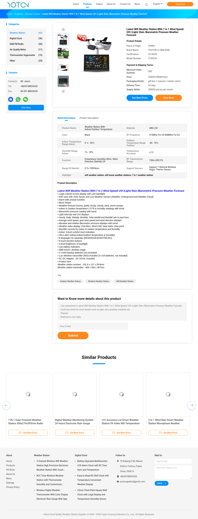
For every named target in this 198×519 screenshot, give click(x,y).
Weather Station (26, 32)
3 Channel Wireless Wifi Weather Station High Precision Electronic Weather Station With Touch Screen (52, 466)
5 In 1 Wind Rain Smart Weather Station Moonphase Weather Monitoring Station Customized (165, 423)
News (9, 478)
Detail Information (66, 118)
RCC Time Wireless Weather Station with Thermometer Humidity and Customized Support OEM (50, 480)
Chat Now (180, 4)
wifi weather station (124, 281)
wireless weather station (98, 281)
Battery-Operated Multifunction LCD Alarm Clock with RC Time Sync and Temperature (92, 465)
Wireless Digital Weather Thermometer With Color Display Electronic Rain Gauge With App (52, 494)
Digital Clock (26, 38)
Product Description (89, 118)
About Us (10, 474)
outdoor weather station (70, 281)
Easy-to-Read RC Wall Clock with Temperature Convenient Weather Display (93, 480)
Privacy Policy (12, 487)
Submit (73, 335)
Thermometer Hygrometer (26, 55)
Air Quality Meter (26, 49)
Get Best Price (140, 97)
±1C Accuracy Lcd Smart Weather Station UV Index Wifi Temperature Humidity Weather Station (121, 423)
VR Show (10, 470)
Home (9, 461)
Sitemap (10, 483)
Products (10, 465)
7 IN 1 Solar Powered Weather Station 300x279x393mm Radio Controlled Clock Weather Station (26, 423)
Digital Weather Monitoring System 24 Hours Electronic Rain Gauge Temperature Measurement (74, 423)
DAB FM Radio (26, 44)
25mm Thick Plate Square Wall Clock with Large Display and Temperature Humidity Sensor (92, 494)
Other (26, 60)
